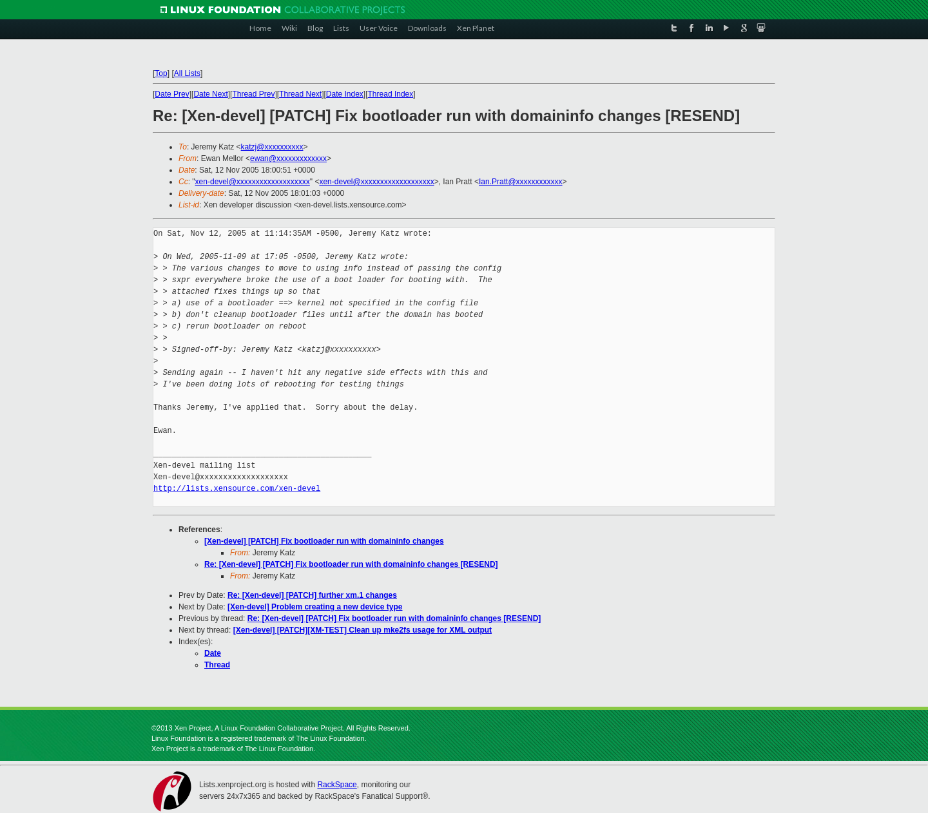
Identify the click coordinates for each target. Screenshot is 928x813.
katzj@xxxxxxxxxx (272, 146)
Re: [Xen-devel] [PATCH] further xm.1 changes (312, 595)
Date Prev (172, 94)
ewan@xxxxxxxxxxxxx (288, 158)
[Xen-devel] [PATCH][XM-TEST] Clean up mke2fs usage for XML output (362, 630)
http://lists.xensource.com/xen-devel (236, 488)
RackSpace (336, 784)
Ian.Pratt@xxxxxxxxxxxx (521, 181)
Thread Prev (253, 94)
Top (161, 73)
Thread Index (391, 94)
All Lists (187, 73)
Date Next (210, 94)
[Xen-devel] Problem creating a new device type (314, 606)
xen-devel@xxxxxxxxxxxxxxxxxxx (252, 181)
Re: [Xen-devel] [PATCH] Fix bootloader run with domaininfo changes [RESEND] (351, 564)
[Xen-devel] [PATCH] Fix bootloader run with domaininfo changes (324, 541)
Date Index (344, 94)
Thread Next (300, 94)
